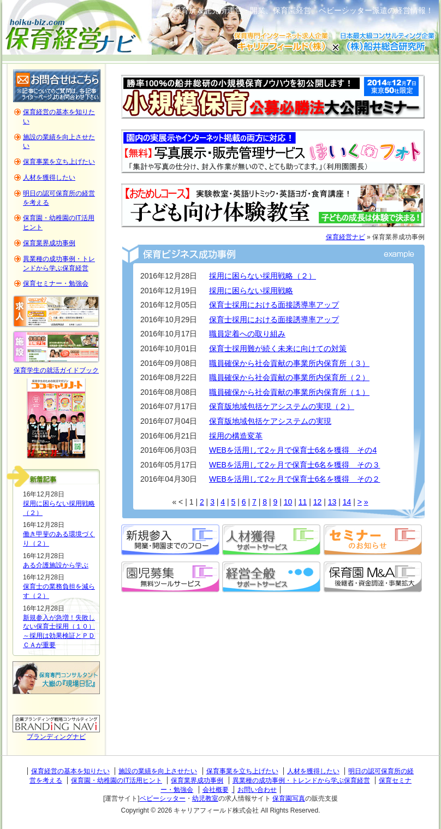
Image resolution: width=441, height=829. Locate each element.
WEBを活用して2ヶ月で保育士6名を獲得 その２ (294, 479)
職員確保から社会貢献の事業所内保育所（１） (289, 392)
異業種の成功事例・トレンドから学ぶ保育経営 (301, 780)
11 (303, 502)
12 (317, 502)
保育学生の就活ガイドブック (56, 370)
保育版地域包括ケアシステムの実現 (270, 421)
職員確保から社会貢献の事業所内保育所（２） (289, 377)
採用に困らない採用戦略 (251, 290)
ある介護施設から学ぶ (55, 565)
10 (288, 502)
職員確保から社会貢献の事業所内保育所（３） (289, 363)
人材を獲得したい (49, 177)
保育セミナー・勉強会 (55, 283)
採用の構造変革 (236, 435)
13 (332, 502)
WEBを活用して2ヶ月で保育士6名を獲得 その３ (294, 464)
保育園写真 (288, 798)
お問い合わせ (257, 790)
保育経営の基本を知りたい (70, 771)
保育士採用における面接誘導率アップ (274, 304)
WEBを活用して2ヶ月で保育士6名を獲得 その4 (293, 450)
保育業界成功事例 (49, 243)
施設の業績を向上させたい (157, 771)
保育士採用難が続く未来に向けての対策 (278, 348)
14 (347, 502)
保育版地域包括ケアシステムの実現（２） (281, 406)
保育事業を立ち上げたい (59, 161)
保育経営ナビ (345, 237)
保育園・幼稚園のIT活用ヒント (116, 780)
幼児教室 (205, 798)
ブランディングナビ (56, 737)
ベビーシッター (163, 798)
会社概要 (215, 790)
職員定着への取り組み (247, 333)
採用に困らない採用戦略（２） (262, 275)
